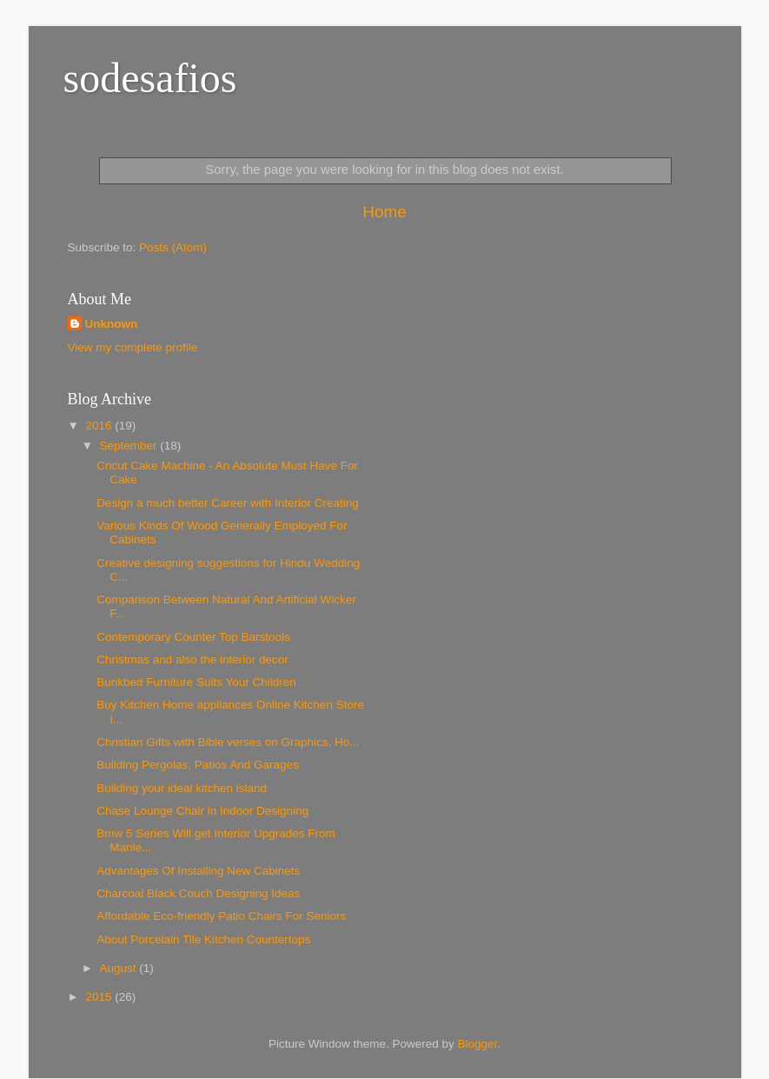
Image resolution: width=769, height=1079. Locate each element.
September (130, 445)
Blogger (478, 1043)
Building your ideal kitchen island (181, 788)
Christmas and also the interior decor (192, 659)
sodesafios (150, 78)
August (120, 968)
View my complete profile (133, 347)
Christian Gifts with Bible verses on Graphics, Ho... (227, 742)
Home (384, 212)
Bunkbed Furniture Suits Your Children (196, 682)
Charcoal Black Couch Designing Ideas (198, 893)
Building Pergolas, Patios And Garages (197, 764)
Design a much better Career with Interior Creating (227, 503)
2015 (100, 996)
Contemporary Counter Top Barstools (193, 636)
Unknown (111, 323)
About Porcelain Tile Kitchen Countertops (203, 939)
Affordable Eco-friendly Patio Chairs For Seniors (221, 915)
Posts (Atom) (173, 247)
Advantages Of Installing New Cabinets (198, 870)
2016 (100, 425)
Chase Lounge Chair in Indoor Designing (202, 810)
